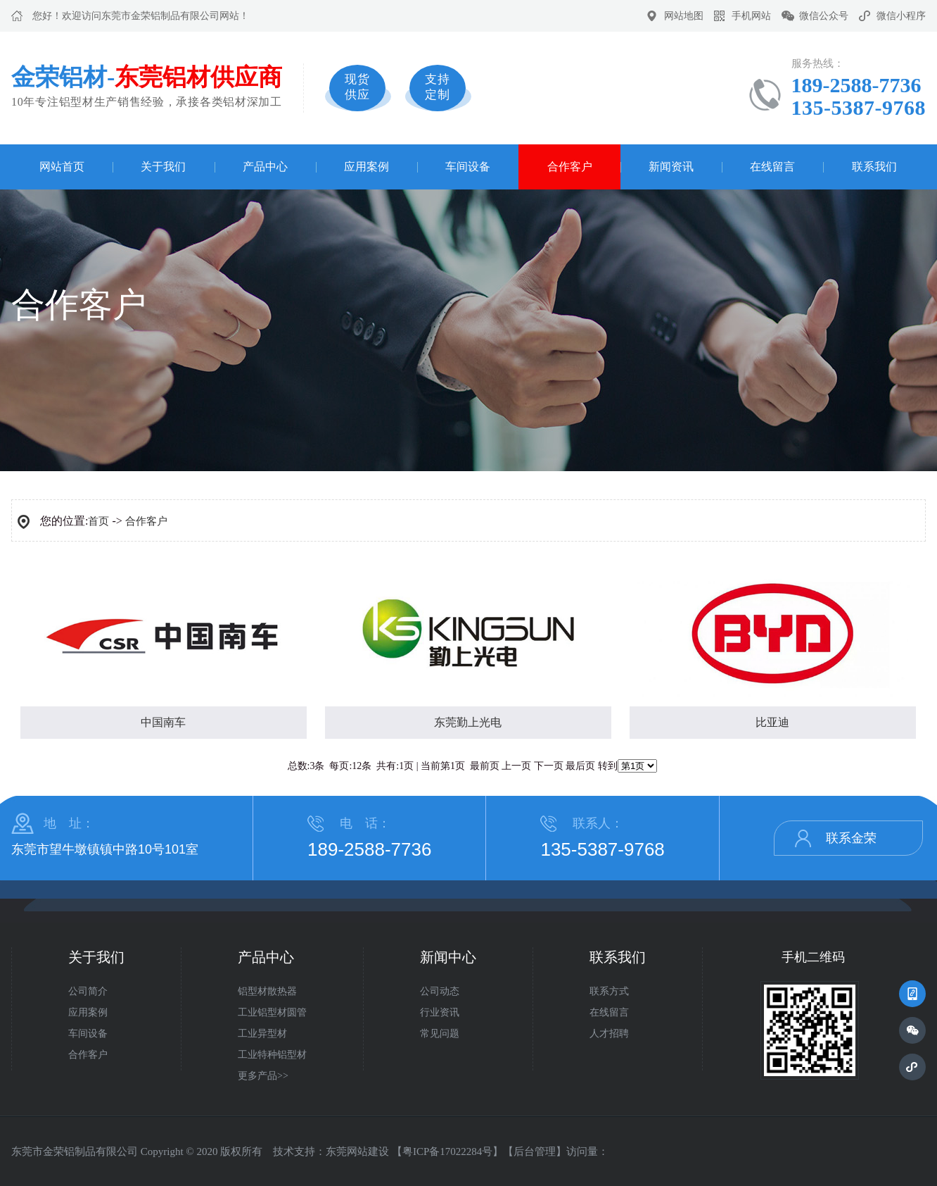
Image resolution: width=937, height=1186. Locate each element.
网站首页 (61, 167)
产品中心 (265, 167)
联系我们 (874, 167)
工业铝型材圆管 (272, 1012)
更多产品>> (263, 1075)
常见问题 (439, 1033)
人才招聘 (609, 1033)
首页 (98, 521)
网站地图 (683, 16)
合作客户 (569, 167)
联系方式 (609, 991)
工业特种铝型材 (272, 1054)
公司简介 (88, 991)
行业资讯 (439, 1012)
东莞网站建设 (357, 1151)
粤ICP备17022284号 (447, 1151)
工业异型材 (262, 1033)
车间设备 (467, 167)
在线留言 (772, 167)
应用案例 (366, 167)
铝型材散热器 (267, 991)
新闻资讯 (671, 167)
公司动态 (439, 991)
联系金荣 (851, 838)
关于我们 (163, 167)
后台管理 (535, 1151)
